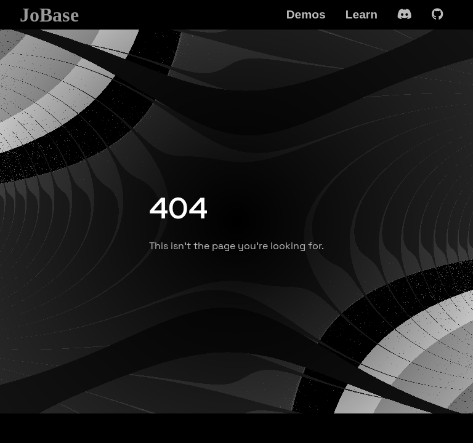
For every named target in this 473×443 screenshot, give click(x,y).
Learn (362, 14)
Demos (306, 14)
